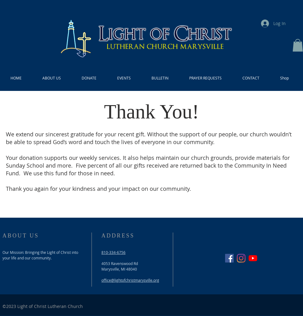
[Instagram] (241, 258)
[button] (297, 45)
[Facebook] (229, 258)
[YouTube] (253, 258)
